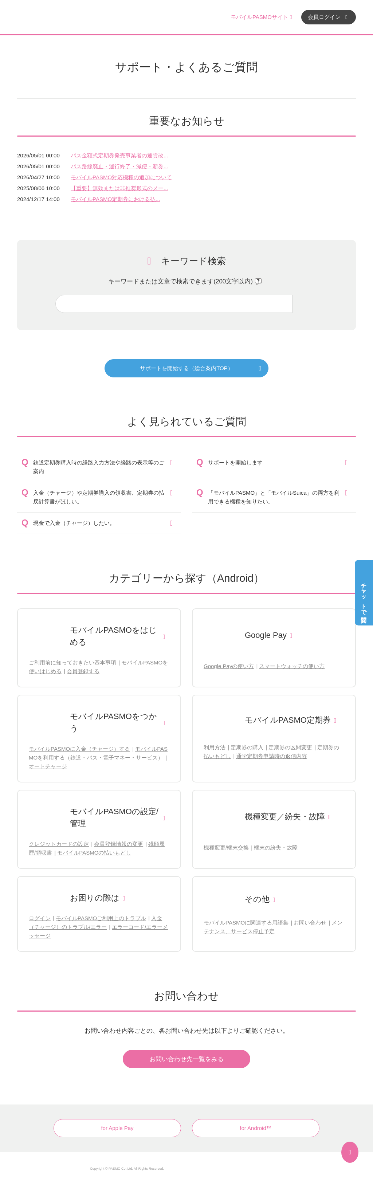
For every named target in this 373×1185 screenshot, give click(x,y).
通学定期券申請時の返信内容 (271, 756)
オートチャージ (48, 766)
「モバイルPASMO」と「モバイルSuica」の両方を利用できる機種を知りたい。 (273, 497)
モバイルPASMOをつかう (113, 722)
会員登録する (83, 671)
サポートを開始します (235, 462)
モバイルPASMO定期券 (288, 720)
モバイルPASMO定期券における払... (115, 199)
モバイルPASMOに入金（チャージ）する (79, 749)
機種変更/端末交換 (226, 847)
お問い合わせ (310, 922)
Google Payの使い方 (229, 666)
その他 (257, 899)
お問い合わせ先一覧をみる (186, 1059)
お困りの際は (94, 897)
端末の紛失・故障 (276, 847)
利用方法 (214, 747)
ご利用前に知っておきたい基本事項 (72, 662)
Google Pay (266, 635)
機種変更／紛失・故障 (285, 816)
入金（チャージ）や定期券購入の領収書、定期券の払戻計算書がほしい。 (98, 497)
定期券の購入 (247, 747)
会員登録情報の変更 (118, 844)
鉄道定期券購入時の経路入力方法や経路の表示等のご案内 (98, 466)
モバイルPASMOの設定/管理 (114, 817)
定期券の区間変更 (290, 747)
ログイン (40, 918)
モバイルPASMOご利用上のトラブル (101, 918)
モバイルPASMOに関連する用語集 (246, 922)
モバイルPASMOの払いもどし (94, 852)
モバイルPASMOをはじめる (113, 636)
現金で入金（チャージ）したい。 (74, 523)
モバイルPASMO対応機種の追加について (121, 177)
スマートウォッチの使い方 (292, 666)
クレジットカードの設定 (59, 844)
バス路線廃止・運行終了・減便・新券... (119, 166)
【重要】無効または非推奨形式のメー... (119, 188)
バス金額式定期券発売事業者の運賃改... (119, 155)
